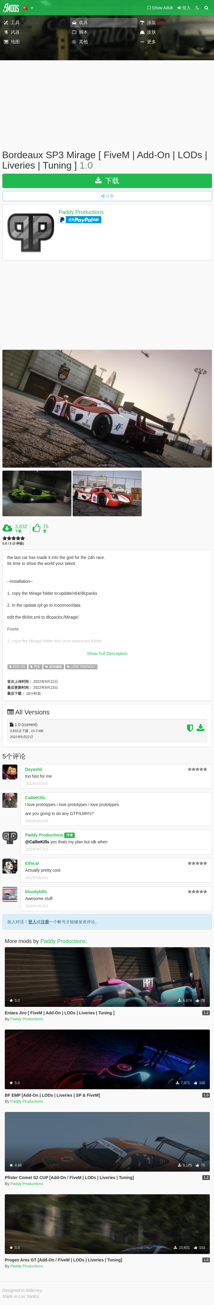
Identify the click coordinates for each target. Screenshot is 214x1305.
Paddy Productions (81, 212)
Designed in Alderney (22, 1290)
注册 (45, 921)
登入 (32, 921)
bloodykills (36, 891)
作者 (69, 835)
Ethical (32, 863)
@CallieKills (37, 841)
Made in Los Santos (20, 1296)
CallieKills (35, 797)
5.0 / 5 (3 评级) (13, 543)
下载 (107, 181)
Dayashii (33, 769)
